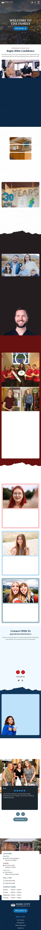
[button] (20, 265)
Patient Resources (20, 925)
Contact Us (20, 928)
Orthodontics (20, 923)
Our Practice (20, 920)
